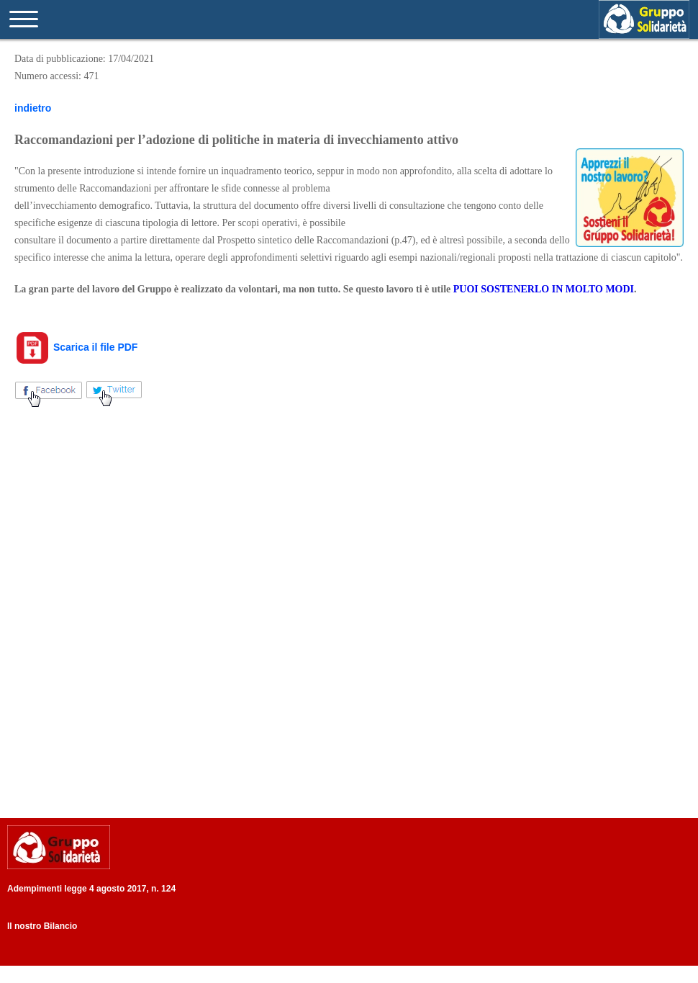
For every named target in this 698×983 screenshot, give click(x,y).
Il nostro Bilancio (42, 926)
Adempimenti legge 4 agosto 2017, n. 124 (91, 889)
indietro (32, 108)
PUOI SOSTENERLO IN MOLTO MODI (543, 289)
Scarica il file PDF (75, 347)
